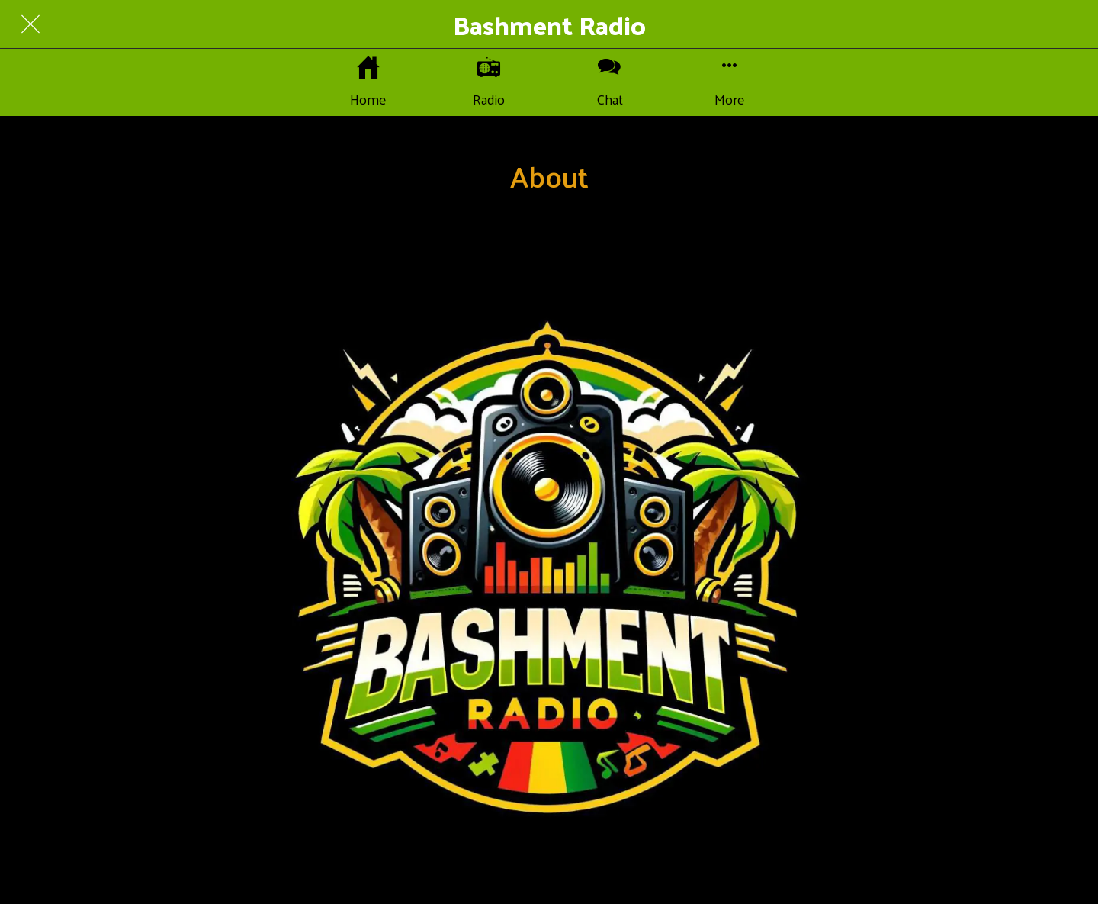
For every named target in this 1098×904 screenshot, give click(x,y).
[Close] (30, 24)
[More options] (729, 82)
